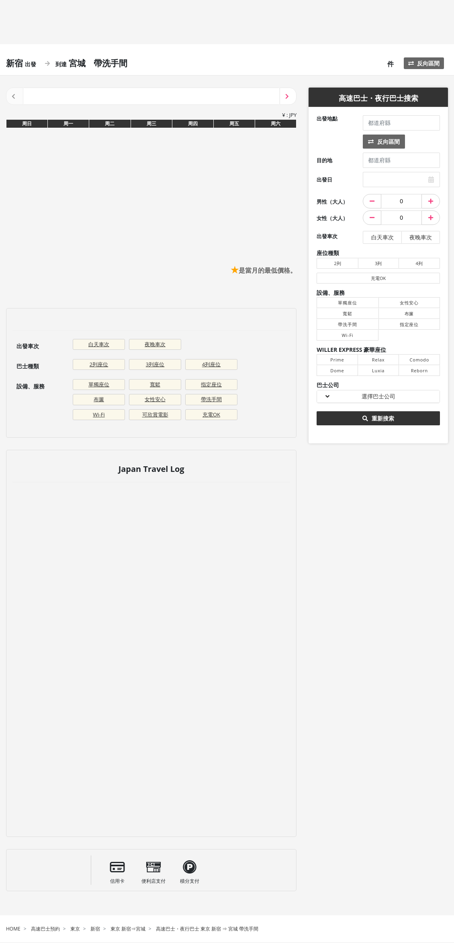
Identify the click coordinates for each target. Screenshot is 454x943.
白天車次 (98, 344)
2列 (337, 263)
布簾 (99, 399)
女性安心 (155, 399)
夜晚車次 (155, 344)
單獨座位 (98, 384)
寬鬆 (155, 384)
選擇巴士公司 (378, 396)
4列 (419, 263)
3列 (378, 263)
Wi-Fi (98, 414)
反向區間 (424, 63)
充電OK (211, 414)
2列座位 (99, 364)
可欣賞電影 (155, 414)
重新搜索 (378, 418)
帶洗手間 (211, 399)
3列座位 (155, 364)
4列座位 (211, 364)
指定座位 (211, 384)
